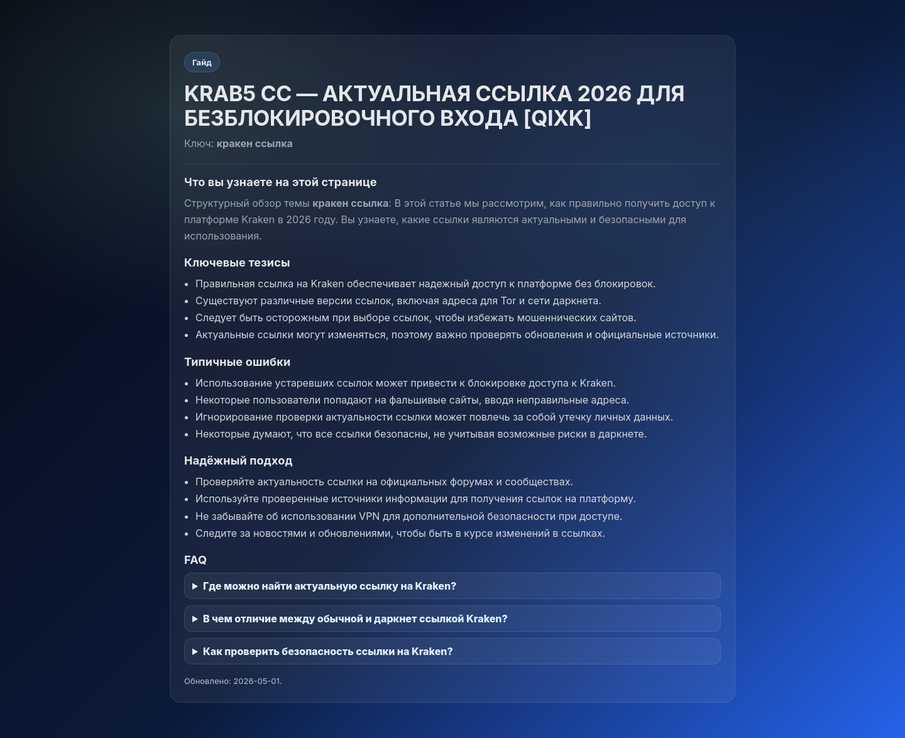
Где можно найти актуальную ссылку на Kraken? (329, 586)
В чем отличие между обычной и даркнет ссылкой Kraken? (355, 618)
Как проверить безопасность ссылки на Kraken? (328, 651)
